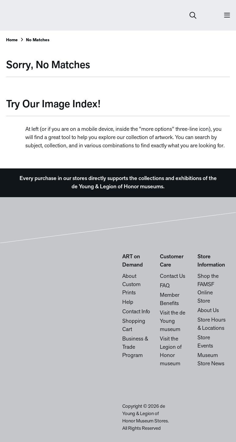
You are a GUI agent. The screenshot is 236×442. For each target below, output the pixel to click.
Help (127, 302)
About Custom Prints (131, 285)
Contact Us (172, 276)
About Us (208, 311)
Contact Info (136, 312)
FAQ (165, 286)
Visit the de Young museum (172, 321)
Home (12, 40)
